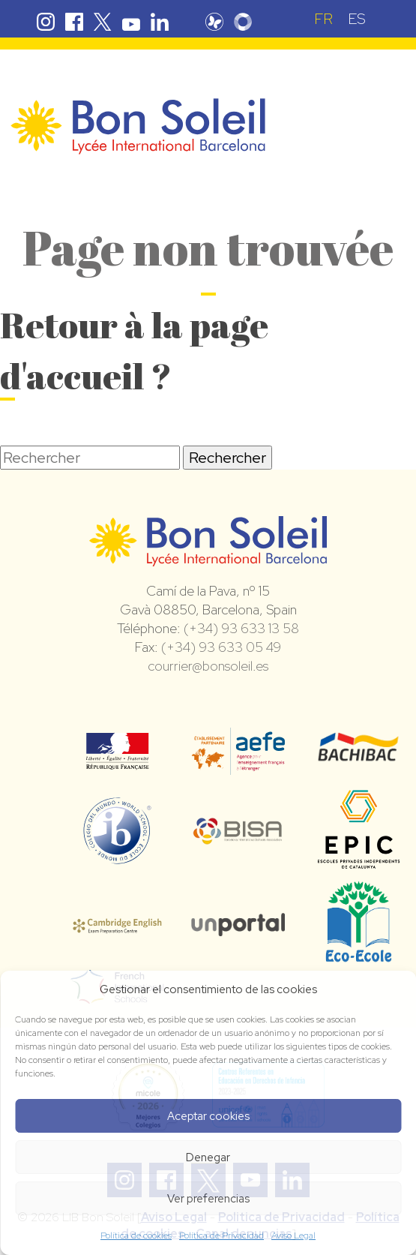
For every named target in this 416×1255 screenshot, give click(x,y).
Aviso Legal (293, 1235)
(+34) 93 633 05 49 (221, 647)
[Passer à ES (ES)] (356, 18)
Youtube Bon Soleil (131, 22)
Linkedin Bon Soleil (160, 22)
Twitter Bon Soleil (103, 22)
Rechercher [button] (227, 457)
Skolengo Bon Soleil (243, 22)
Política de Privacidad (221, 1235)
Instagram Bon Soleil (46, 22)
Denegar (208, 1157)
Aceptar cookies (208, 1116)
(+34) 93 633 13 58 (241, 628)
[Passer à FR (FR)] (323, 18)
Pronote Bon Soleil (214, 22)
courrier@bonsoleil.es (208, 665)
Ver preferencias (208, 1198)
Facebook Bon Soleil (74, 22)
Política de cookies (136, 1235)
